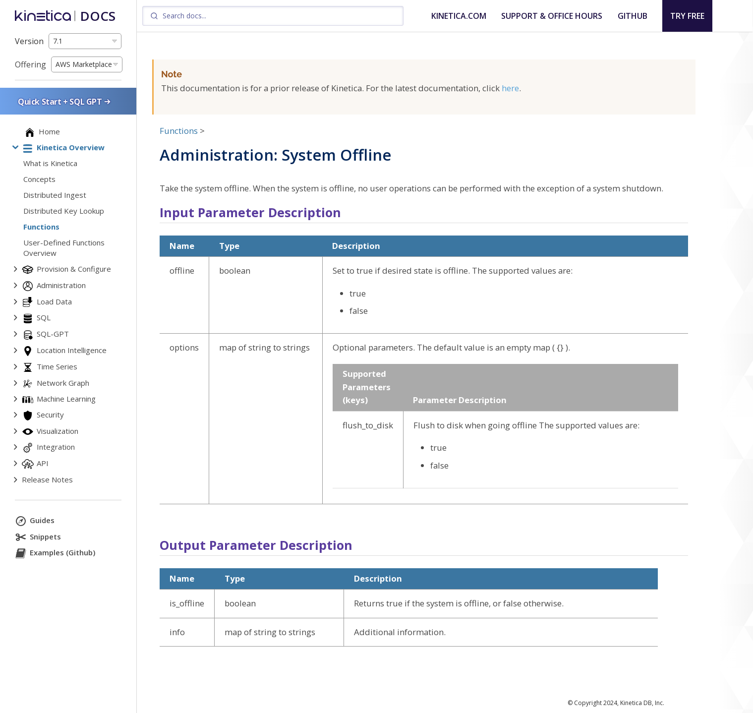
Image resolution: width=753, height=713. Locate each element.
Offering (30, 64)
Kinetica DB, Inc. (642, 703)
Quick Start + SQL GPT (65, 101)
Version (29, 41)
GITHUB (632, 15)
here (510, 88)
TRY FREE (687, 15)
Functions (179, 130)
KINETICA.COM (458, 15)
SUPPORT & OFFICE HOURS (551, 15)
